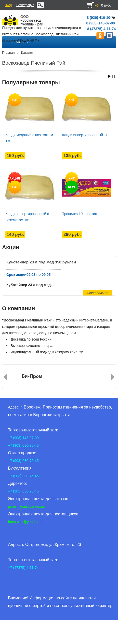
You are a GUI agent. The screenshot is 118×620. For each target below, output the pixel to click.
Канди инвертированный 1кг (85, 135)
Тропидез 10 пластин (79, 214)
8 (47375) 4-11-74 (101, 29)
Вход (8, 5)
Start (109, 76)
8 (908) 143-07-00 (100, 23)
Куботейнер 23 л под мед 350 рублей (41, 262)
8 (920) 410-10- (99, 18)
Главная (8, 52)
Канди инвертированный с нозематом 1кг (27, 217)
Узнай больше (97, 293)
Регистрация (25, 5)
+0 (97, 5)
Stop (113, 76)
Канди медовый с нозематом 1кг (29, 138)
